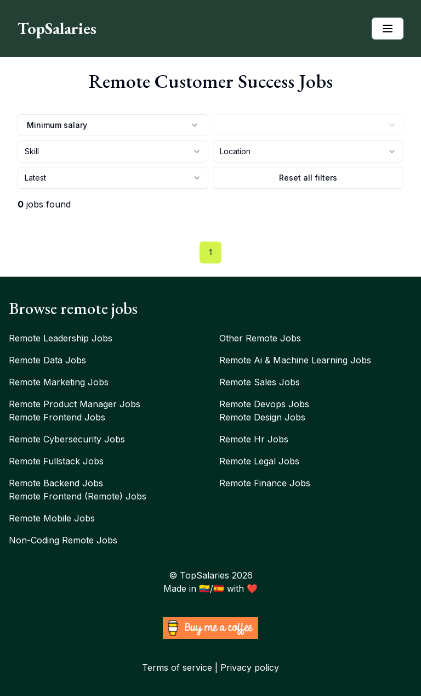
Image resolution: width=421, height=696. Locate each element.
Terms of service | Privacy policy (210, 667)
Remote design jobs (262, 417)
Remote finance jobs (264, 483)
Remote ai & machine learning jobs (295, 360)
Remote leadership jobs (60, 338)
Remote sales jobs (259, 382)
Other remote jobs (260, 338)
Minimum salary (113, 125)
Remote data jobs (47, 360)
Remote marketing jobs (59, 382)
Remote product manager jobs (74, 403)
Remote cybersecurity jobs (67, 439)
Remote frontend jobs (57, 417)
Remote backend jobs (56, 483)
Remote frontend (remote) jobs (77, 496)
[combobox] (308, 125)
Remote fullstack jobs (56, 461)
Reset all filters (308, 177)
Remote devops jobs (264, 403)
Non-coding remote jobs (63, 540)
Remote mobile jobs (52, 518)
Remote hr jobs (253, 439)
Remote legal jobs (259, 461)
